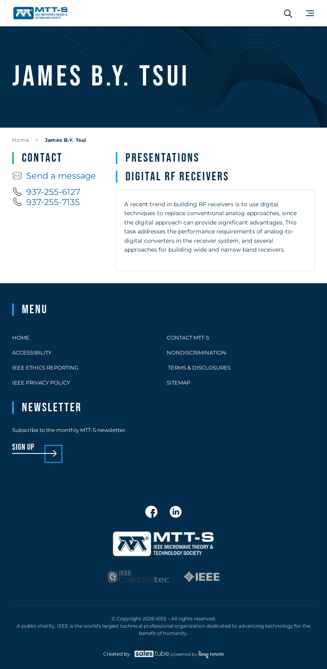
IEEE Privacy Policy (41, 382)
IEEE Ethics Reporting (45, 367)
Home (20, 140)
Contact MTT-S (188, 337)
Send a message (54, 176)
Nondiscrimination (196, 352)
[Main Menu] (310, 13)
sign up (23, 447)
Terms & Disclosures (199, 367)
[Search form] (288, 13)
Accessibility (31, 352)
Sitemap (178, 382)
